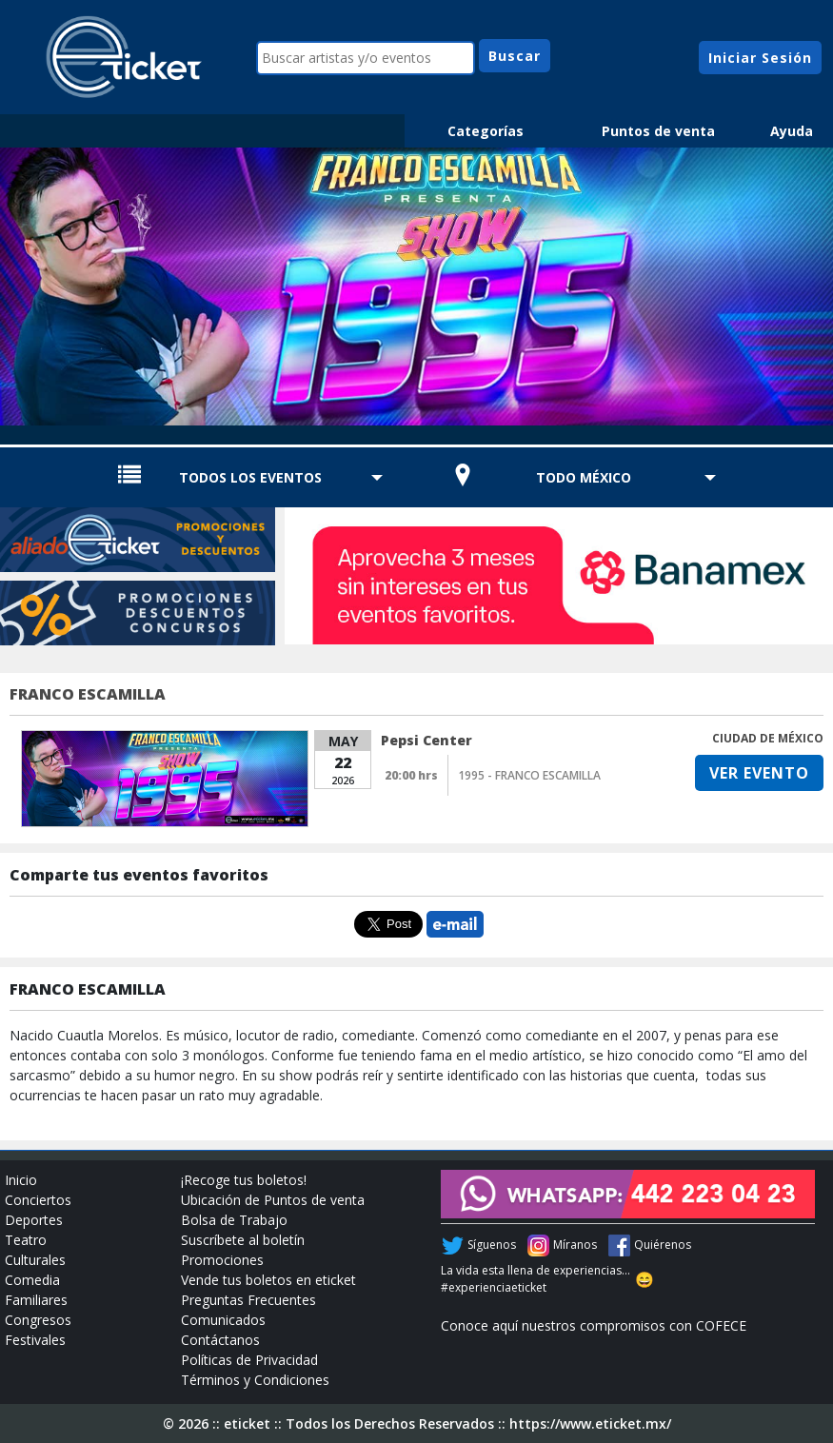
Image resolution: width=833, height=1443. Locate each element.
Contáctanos (220, 1340)
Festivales (35, 1340)
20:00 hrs (411, 775)
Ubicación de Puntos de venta (273, 1200)
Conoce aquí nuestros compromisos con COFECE (593, 1325)
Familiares (36, 1300)
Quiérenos (662, 1244)
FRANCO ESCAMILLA (88, 693)
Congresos (38, 1320)
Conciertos (38, 1200)
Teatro (26, 1240)
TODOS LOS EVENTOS (250, 477)
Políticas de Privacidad (249, 1360)
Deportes (34, 1220)
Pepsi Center (426, 740)
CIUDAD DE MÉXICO (767, 738)
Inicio (21, 1180)
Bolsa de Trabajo (234, 1220)
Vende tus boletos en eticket (268, 1280)
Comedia (32, 1280)
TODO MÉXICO (583, 477)
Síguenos (491, 1244)
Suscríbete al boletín (243, 1240)
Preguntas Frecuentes (248, 1300)
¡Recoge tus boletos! (244, 1180)
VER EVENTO (759, 772)
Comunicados (223, 1320)
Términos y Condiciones (255, 1380)
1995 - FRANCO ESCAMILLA (529, 775)
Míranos (575, 1244)
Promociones (222, 1260)
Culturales (35, 1260)
